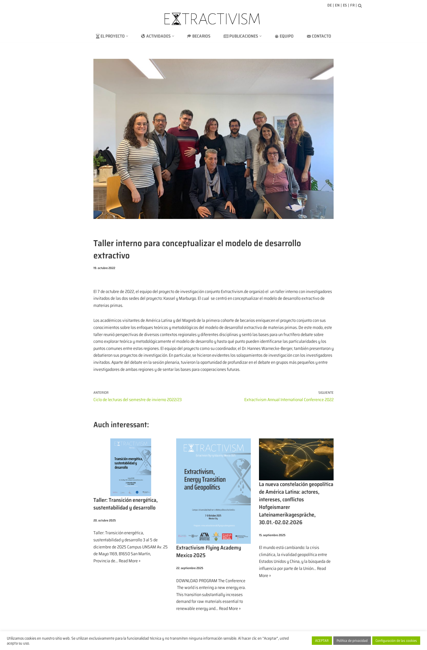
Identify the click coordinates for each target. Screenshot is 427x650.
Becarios (199, 36)
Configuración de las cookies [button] (396, 640)
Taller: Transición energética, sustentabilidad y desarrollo (125, 504)
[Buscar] (360, 6)
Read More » (130, 560)
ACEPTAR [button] (322, 640)
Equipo (284, 36)
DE (329, 5)
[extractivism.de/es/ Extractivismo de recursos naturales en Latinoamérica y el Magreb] (213, 19)
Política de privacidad (352, 640)
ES (345, 5)
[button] (127, 36)
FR (352, 5)
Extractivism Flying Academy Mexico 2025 (208, 551)
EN (337, 5)
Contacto (319, 36)
